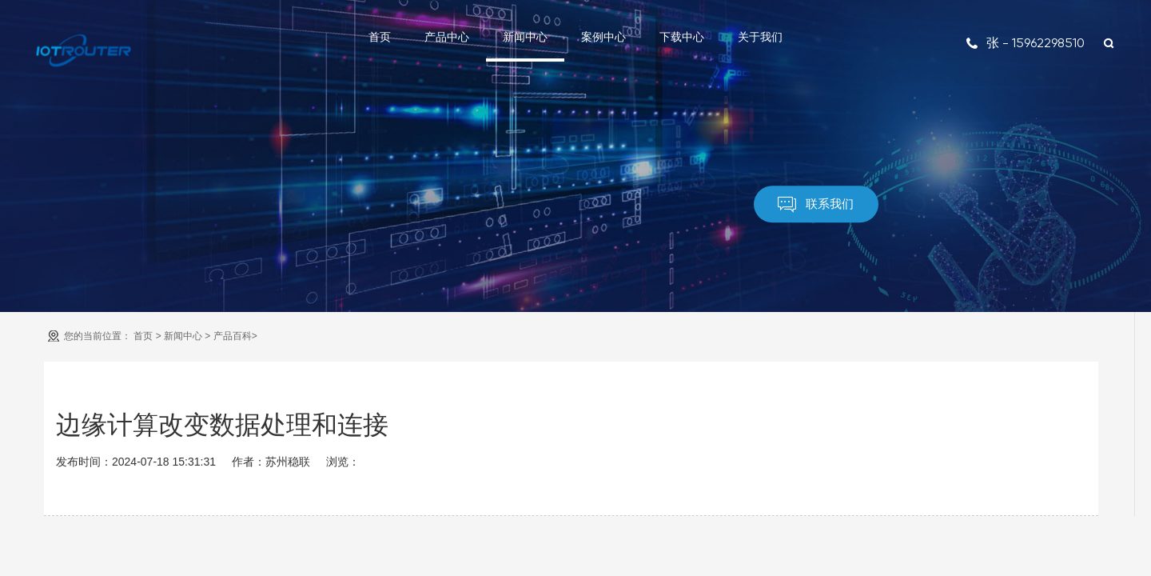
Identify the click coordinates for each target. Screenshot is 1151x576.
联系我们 (816, 205)
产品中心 (446, 36)
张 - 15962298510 (1025, 42)
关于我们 (760, 36)
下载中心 (681, 36)
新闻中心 (525, 36)
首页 (379, 36)
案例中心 (603, 36)
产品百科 (232, 336)
